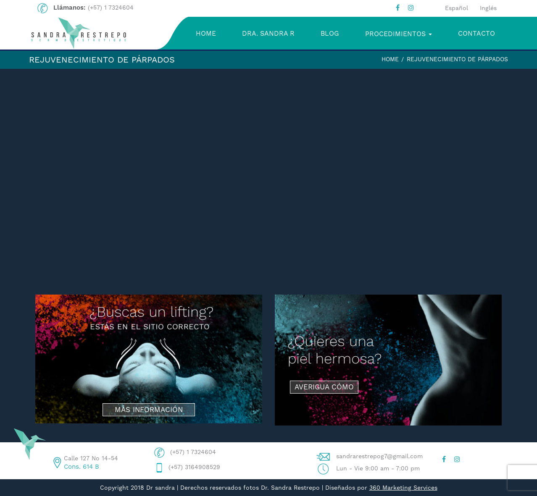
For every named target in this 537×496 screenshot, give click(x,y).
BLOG (330, 33)
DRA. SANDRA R (268, 33)
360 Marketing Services (403, 487)
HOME (206, 33)
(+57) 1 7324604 (111, 7)
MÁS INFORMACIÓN (149, 409)
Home (390, 59)
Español (456, 8)
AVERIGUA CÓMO (324, 387)
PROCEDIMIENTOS (398, 34)
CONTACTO (476, 33)
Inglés (488, 8)
